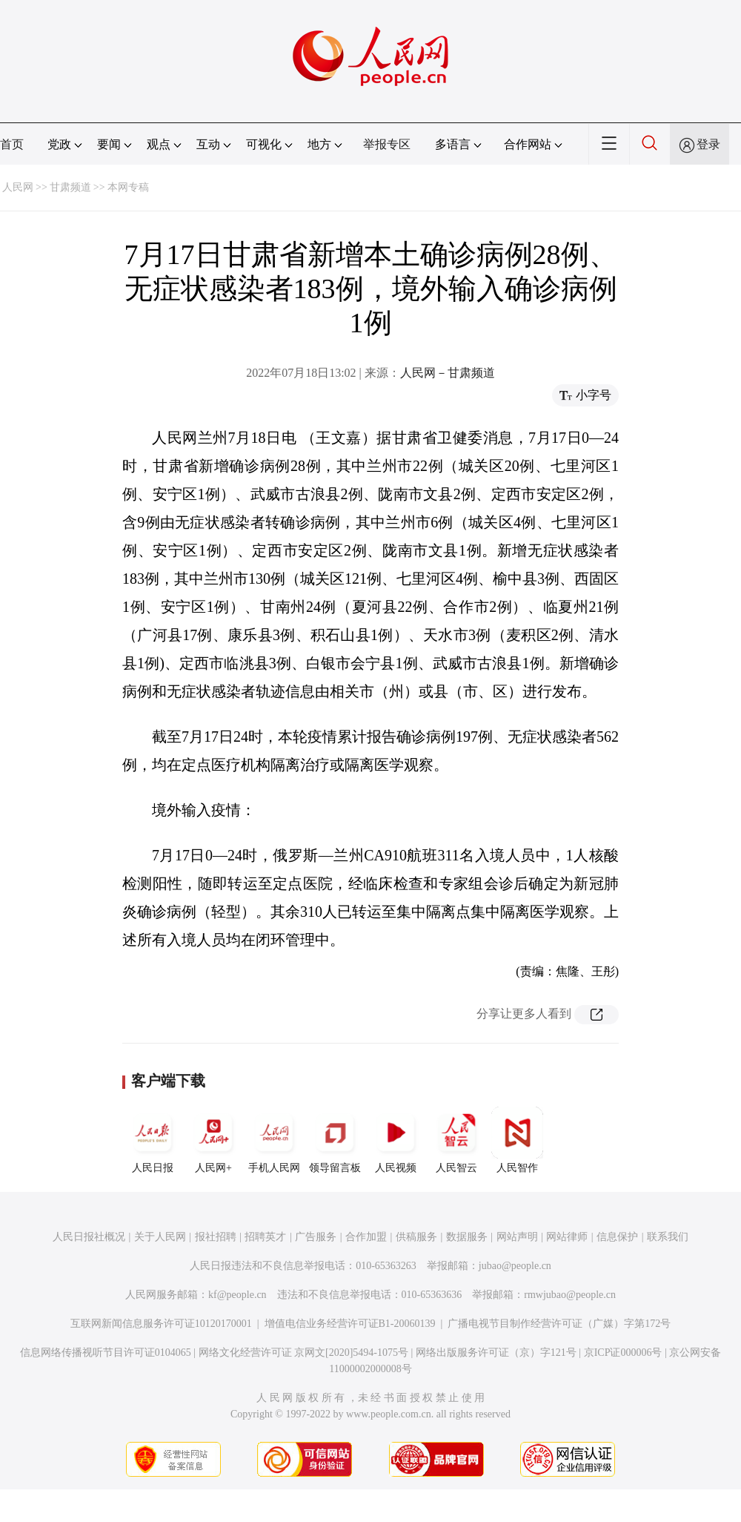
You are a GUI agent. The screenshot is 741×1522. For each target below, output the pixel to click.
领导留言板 (335, 1140)
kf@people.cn (237, 1294)
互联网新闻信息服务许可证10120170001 (161, 1323)
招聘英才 (265, 1236)
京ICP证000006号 (623, 1352)
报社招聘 (215, 1236)
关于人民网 (160, 1236)
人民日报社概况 (89, 1236)
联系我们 (667, 1236)
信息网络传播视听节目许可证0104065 (105, 1352)
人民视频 (396, 1140)
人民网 (17, 187)
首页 (12, 144)
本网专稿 (128, 187)
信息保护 (617, 1236)
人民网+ (213, 1140)
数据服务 (467, 1236)
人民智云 (456, 1140)
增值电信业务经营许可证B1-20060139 (350, 1323)
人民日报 (153, 1140)
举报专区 (387, 144)
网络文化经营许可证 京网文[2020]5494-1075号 (304, 1352)
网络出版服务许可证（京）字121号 (496, 1352)
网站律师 (567, 1236)
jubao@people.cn (515, 1265)
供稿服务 (416, 1236)
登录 (708, 144)
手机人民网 (274, 1140)
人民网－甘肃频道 (447, 372)
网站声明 (517, 1236)
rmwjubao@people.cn (570, 1294)
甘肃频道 (70, 187)
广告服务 (315, 1236)
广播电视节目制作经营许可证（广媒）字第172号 (559, 1323)
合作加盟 (366, 1236)
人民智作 (517, 1140)
